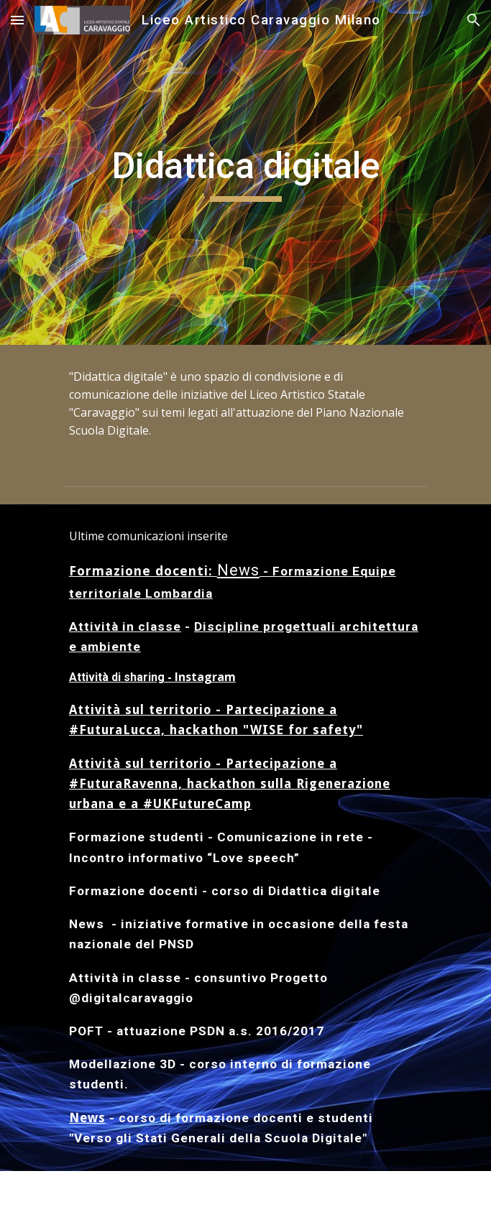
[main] (245, 172)
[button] (17, 20)
